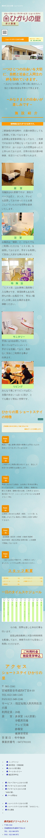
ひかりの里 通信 (14, 768)
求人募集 (10, 810)
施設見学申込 (13, 775)
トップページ (13, 762)
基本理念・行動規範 (16, 765)
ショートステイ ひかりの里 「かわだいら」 (23, 806)
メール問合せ (12, 795)
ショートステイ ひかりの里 (17, 803)
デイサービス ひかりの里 (16, 786)
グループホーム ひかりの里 (17, 783)
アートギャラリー (15, 771)
